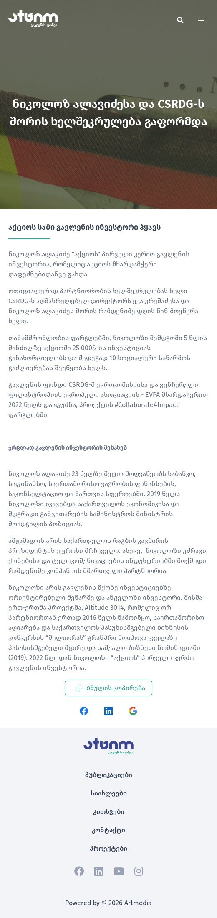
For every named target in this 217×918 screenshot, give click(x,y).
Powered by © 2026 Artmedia (108, 903)
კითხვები (108, 812)
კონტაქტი (108, 830)
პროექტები (108, 848)
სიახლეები (109, 793)
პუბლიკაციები (108, 775)
